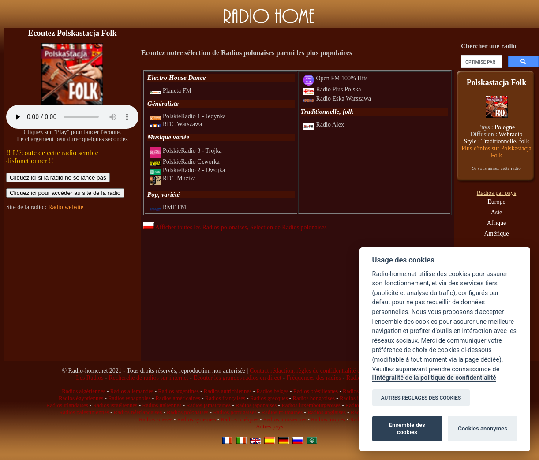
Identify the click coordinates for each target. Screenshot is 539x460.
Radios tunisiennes (284, 419)
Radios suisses (155, 419)
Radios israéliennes (115, 405)
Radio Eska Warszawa (337, 98)
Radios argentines (178, 391)
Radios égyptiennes (81, 398)
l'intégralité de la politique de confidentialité (434, 377)
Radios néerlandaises (138, 412)
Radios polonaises (187, 412)
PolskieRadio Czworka (185, 161)
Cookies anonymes (482, 428)
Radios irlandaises (67, 405)
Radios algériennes (83, 391)
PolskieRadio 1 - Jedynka (188, 116)
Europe (496, 201)
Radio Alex (323, 124)
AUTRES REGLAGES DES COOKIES (421, 398)
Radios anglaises (326, 412)
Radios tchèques (239, 419)
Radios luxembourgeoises (311, 405)
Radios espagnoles (129, 398)
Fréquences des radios (314, 377)
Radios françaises (225, 398)
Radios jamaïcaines (208, 405)
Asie (496, 212)
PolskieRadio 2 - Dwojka (187, 170)
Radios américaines (177, 398)
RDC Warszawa (176, 124)
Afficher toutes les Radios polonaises (195, 227)
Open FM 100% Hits (335, 78)
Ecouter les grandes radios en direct (237, 377)
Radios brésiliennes (315, 391)
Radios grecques (269, 398)
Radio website (65, 207)
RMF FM (168, 207)
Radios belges (272, 391)
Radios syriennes (196, 419)
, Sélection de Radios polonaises (287, 227)
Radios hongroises (313, 398)
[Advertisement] (72, 272)
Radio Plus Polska (332, 89)
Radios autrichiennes (228, 391)
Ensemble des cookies (407, 428)
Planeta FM (170, 90)
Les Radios (90, 377)
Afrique (496, 223)
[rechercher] (480, 62)
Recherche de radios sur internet (148, 377)
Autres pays (269, 426)
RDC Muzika (173, 178)
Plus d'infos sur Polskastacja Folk (496, 152)
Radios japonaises (256, 405)
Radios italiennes (161, 405)
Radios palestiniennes (84, 412)
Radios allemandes (131, 391)
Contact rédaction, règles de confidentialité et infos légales (322, 370)
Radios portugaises (235, 412)
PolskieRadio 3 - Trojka (185, 150)
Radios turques (328, 419)
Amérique (496, 233)
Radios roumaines (282, 412)
